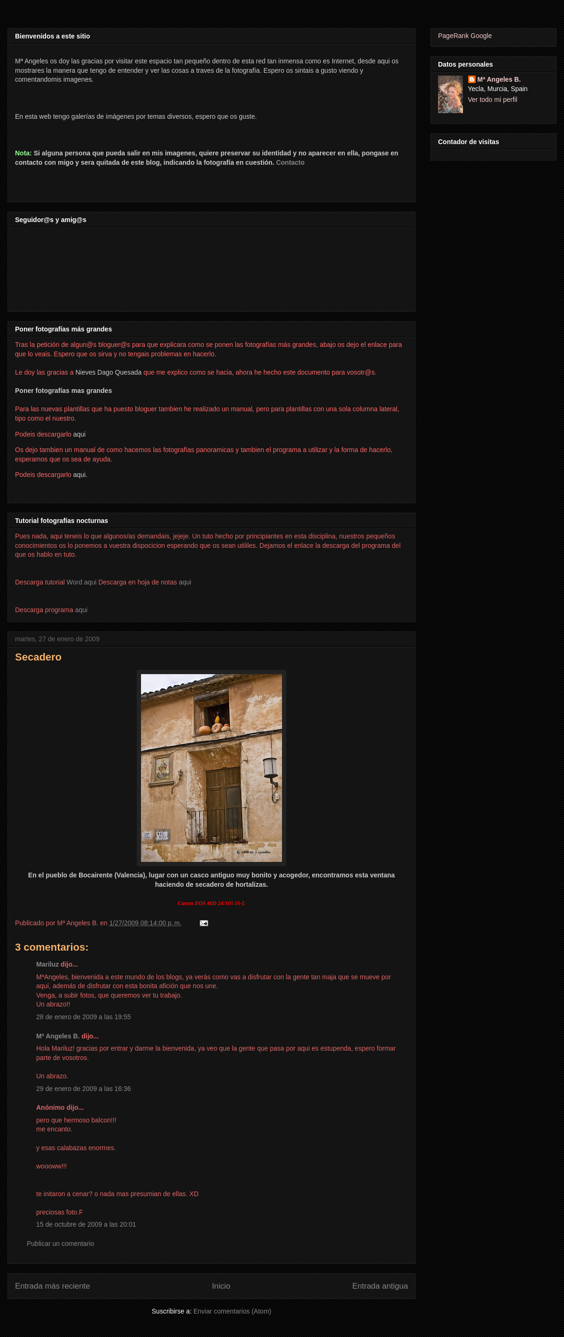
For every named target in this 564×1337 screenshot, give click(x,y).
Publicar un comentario (60, 1243)
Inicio (221, 1286)
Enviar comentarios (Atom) (232, 1311)
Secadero (38, 657)
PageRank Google (465, 35)
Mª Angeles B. (58, 1036)
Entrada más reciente (52, 1286)
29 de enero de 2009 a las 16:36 (83, 1088)
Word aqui (82, 582)
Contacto (290, 162)
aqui (185, 582)
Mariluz (47, 964)
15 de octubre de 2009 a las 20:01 (86, 1224)
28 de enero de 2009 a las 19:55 (83, 1017)
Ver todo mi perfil (492, 99)
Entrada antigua (380, 1286)
